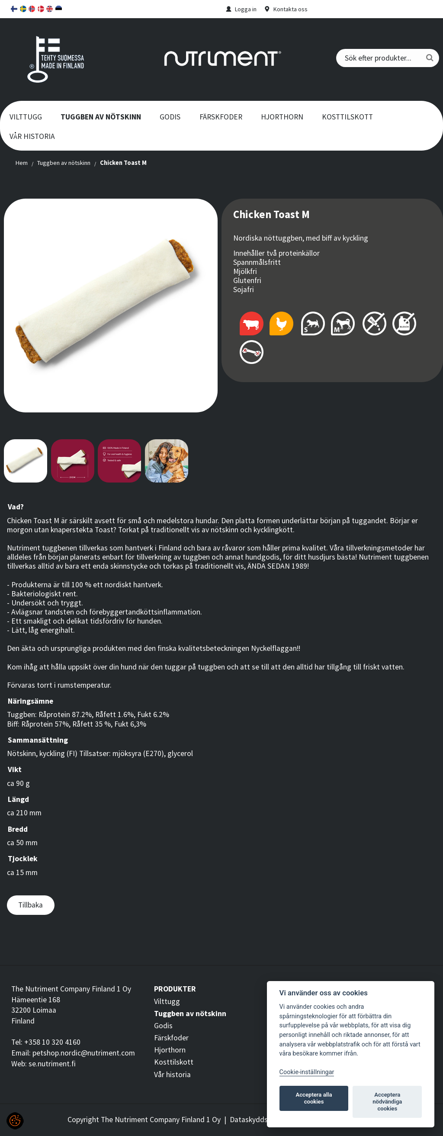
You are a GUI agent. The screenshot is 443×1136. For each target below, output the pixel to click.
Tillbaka (30, 905)
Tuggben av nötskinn (101, 117)
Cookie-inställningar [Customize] (306, 1072)
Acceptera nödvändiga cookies (387, 1101)
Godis (170, 117)
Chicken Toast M (123, 163)
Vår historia (32, 136)
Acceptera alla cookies (314, 1098)
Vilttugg (26, 117)
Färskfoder (220, 117)
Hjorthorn (282, 117)
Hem (21, 163)
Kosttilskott (347, 117)
